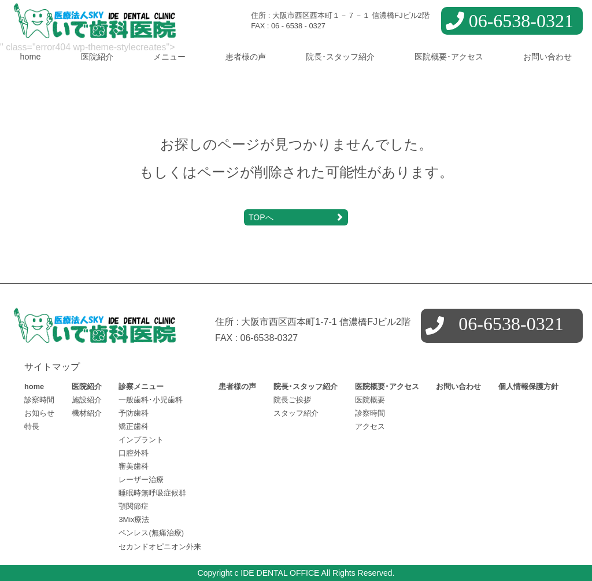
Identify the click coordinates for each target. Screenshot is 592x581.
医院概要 (370, 399)
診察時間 (39, 399)
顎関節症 (134, 506)
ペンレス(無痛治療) (151, 532)
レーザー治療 (141, 479)
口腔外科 (134, 453)
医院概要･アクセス (449, 56)
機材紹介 (87, 413)
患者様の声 (245, 56)
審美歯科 (134, 466)
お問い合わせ (547, 56)
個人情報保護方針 (528, 386)
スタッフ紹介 (296, 413)
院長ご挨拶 (292, 399)
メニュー (169, 56)
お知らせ (39, 413)
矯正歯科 (134, 426)
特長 (31, 426)
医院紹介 (97, 56)
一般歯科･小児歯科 (151, 399)
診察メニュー (141, 386)
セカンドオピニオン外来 (160, 546)
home (30, 56)
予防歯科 (134, 413)
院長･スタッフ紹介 (340, 56)
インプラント (141, 439)
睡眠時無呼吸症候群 (152, 493)
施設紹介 (87, 399)
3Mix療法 (134, 519)
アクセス (370, 426)
